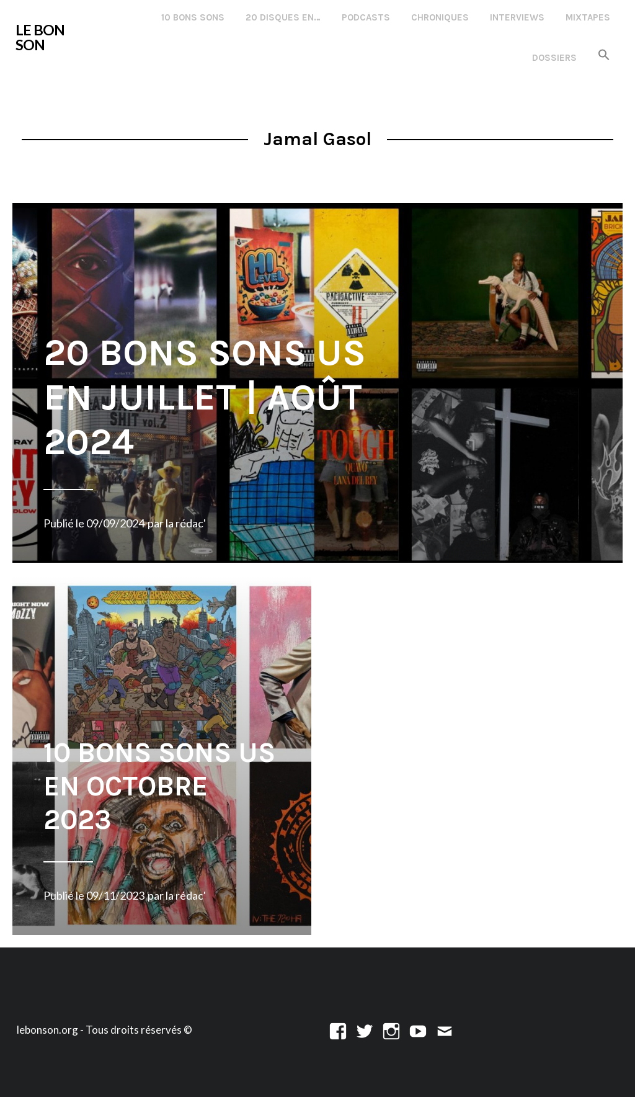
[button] (603, 55)
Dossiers (554, 57)
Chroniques (440, 17)
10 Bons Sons (192, 17)
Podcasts (366, 17)
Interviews (517, 17)
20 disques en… (283, 17)
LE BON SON (40, 37)
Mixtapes (588, 17)
